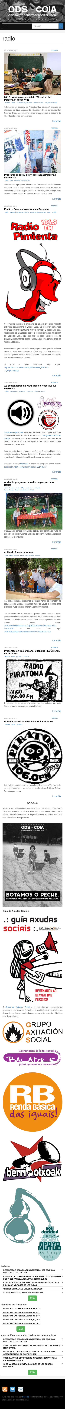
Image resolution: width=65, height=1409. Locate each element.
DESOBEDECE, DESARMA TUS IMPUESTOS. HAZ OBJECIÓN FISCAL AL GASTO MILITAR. (29, 1340)
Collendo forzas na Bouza (18, 552)
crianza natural (40, 391)
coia (11, 180)
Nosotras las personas (13, 432)
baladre (7, 103)
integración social (51, 103)
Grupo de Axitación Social (18, 1007)
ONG (32, 490)
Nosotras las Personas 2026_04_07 (20, 1308)
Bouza (11, 490)
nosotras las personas (24, 103)
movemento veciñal (27, 555)
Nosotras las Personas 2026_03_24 (20, 1316)
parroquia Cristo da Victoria (19, 212)
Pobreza (54, 50)
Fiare (17, 490)
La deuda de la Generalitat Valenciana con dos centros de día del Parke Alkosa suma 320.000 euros (32, 1277)
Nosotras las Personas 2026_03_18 (20, 1320)
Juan (48, 212)
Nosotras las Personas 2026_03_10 (20, 1323)
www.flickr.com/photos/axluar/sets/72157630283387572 (27, 632)
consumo (29, 488)
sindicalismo (24, 490)
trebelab (25, 1397)
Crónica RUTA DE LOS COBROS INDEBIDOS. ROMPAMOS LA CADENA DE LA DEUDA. (30, 1359)
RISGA (7, 656)
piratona (19, 656)
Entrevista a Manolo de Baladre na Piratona (28, 721)
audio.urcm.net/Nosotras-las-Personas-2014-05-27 (25, 467)
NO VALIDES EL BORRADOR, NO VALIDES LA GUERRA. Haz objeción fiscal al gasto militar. (29, 1353)
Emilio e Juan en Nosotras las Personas (26, 209)
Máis (32, 1298)
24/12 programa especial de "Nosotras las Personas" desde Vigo (27, 98)
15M (22, 488)
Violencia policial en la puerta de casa (23, 1292)
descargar (24, 464)
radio (13, 103)
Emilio (54, 212)
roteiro (37, 555)
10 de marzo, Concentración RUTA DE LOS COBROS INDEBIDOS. (28, 1365)
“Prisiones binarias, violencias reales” (23, 1289)
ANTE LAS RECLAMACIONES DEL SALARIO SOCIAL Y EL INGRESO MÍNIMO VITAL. (32, 1347)
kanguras (30, 391)
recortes (26, 656)
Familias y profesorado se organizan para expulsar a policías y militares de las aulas (31, 1284)
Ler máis (56, 121)
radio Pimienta (38, 103)
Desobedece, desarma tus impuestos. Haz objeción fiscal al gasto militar (29, 1271)
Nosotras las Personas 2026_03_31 (20, 1312)
